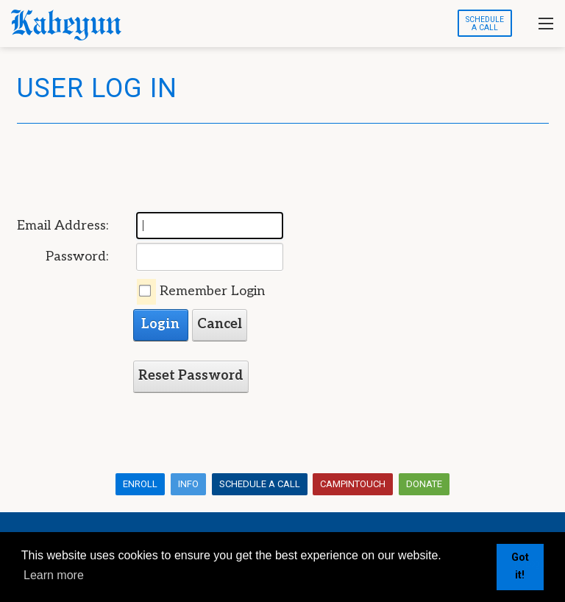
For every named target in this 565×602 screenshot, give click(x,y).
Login (160, 324)
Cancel (219, 324)
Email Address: (62, 225)
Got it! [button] (520, 566)
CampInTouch (352, 483)
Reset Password (191, 375)
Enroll (140, 483)
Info (188, 483)
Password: (77, 256)
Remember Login (212, 291)
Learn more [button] (54, 575)
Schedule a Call (259, 483)
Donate (424, 483)
